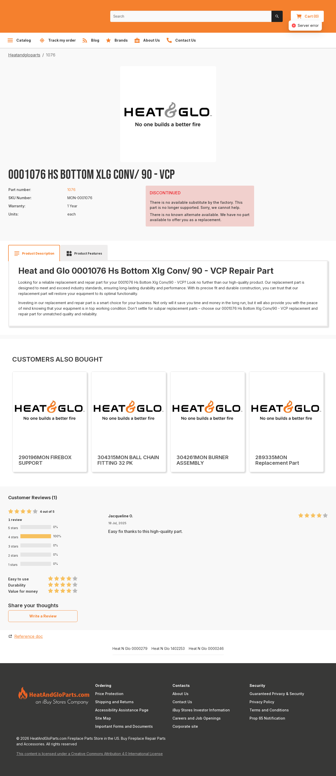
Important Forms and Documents (124, 726)
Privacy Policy (262, 702)
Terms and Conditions (269, 710)
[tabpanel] (168, 291)
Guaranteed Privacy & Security (277, 693)
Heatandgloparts (24, 54)
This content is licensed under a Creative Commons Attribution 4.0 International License (89, 753)
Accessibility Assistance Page (121, 710)
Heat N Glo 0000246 (206, 649)
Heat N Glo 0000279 (130, 649)
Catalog (19, 40)
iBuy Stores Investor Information (201, 710)
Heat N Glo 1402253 (168, 649)
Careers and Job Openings (196, 718)
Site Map (103, 718)
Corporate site (185, 726)
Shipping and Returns (114, 702)
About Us (180, 693)
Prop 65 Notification (267, 718)
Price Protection (109, 693)
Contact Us (182, 702)
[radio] (10, 511)
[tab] (34, 253)
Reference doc (28, 636)
